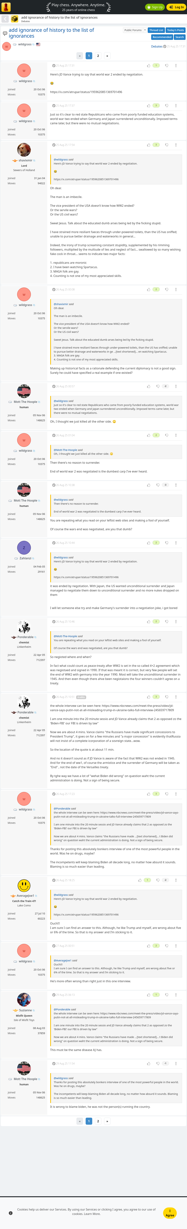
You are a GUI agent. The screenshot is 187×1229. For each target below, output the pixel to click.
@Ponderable (62, 808)
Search (179, 37)
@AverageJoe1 (63, 960)
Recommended (162, 37)
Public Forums (133, 30)
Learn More (92, 1214)
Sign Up (155, 7)
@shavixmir (61, 304)
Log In (176, 7)
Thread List (156, 30)
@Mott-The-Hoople (65, 450)
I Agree (170, 1213)
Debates (157, 46)
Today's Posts (175, 30)
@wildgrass (61, 159)
